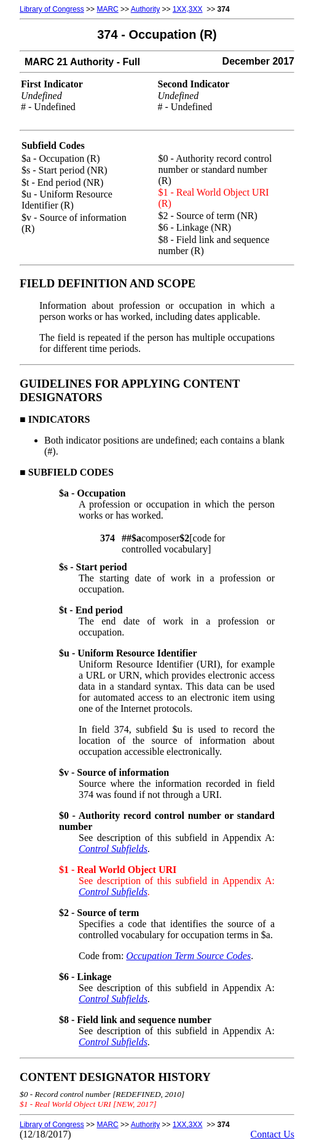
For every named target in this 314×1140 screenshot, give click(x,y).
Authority (145, 9)
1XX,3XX (188, 9)
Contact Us (272, 1134)
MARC (107, 9)
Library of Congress (52, 9)
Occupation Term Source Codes (188, 956)
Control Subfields (113, 848)
